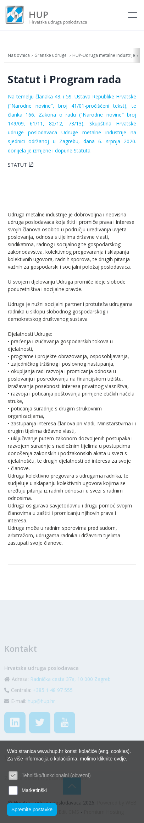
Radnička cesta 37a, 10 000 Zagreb (70, 687)
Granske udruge (51, 55)
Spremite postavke (31, 809)
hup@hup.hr (41, 709)
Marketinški (34, 790)
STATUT (17, 164)
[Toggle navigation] (133, 15)
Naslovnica (19, 55)
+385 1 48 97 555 (53, 698)
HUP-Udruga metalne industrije (103, 55)
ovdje (120, 759)
